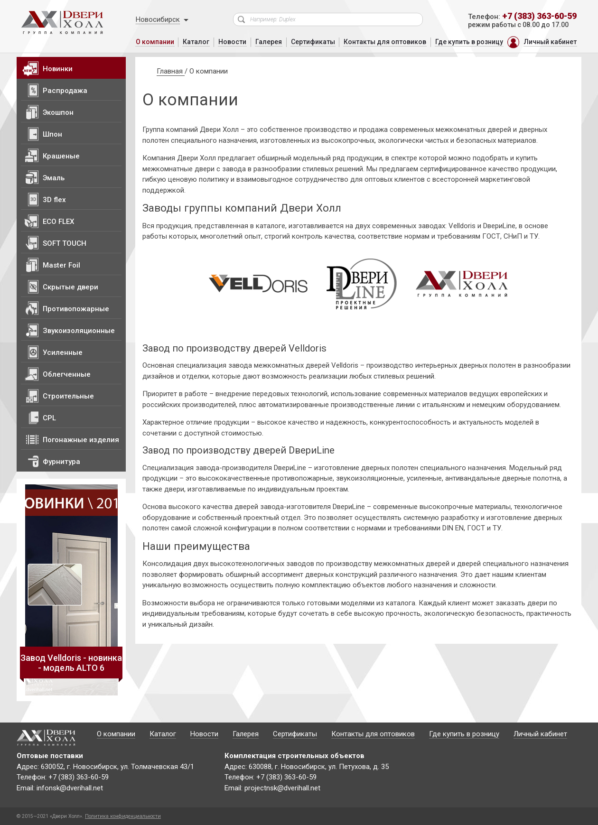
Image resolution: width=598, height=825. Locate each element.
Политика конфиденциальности (123, 816)
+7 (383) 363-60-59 (539, 16)
